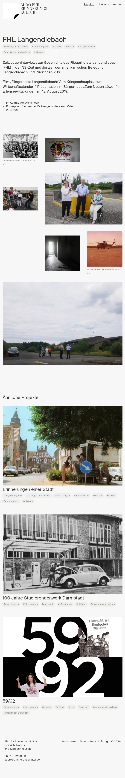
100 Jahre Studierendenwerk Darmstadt (43, 599)
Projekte (89, 4)
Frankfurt (83, 708)
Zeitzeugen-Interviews (16, 46)
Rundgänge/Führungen (16, 714)
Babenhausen (11, 502)
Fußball (60, 708)
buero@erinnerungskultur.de (22, 759)
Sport (71, 708)
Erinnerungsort (40, 46)
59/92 (9, 702)
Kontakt (117, 4)
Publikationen (30, 605)
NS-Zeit (57, 46)
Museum (97, 497)
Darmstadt (48, 605)
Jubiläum (81, 605)
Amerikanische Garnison (17, 52)
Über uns (103, 4)
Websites (28, 502)
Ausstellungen (62, 497)
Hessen (70, 46)
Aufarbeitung (65, 605)
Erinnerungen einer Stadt (28, 491)
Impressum (69, 741)
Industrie (39, 52)
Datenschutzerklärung (94, 741)
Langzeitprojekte (13, 497)
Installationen (81, 497)
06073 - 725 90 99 (15, 756)
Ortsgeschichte (86, 46)
